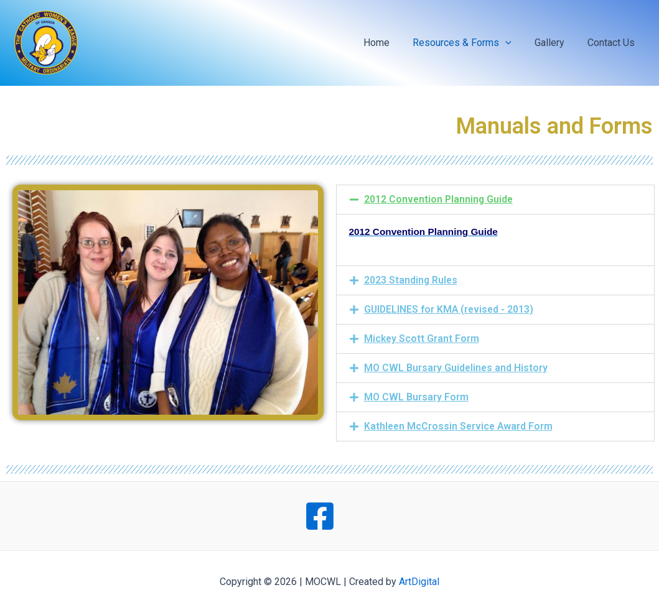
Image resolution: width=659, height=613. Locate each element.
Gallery (554, 42)
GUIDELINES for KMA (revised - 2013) (450, 309)
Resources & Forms (470, 43)
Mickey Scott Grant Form (422, 338)
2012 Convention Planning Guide (439, 199)
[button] (496, 199)
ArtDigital (419, 582)
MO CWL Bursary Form (416, 397)
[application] (513, 43)
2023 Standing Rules (411, 280)
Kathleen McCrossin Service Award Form (460, 426)
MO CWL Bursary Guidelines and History (456, 368)
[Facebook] (319, 516)
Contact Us (613, 42)
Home (388, 42)
